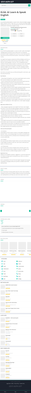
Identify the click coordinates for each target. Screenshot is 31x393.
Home (2, 10)
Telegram (21, 36)
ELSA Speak (13, 28)
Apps (4, 10)
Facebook (13, 34)
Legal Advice (8, 384)
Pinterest (13, 36)
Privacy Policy (16, 384)
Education (8, 10)
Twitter (20, 34)
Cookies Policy (22, 384)
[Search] (15, 5)
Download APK (5, 38)
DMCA (12, 384)
